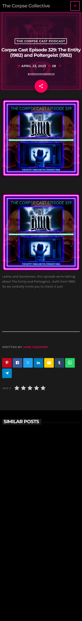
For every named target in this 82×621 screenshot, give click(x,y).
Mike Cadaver (35, 347)
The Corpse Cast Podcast (41, 41)
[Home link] (26, 6)
